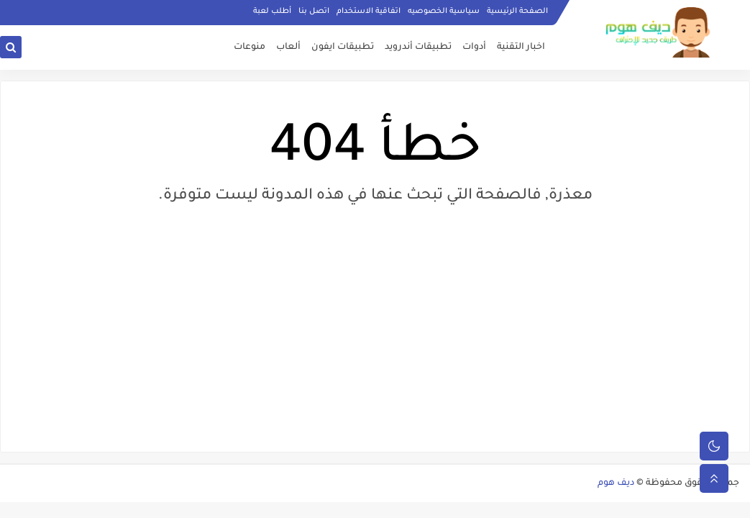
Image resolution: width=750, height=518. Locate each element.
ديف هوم (616, 483)
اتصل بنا (313, 11)
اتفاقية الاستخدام (369, 11)
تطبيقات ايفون (342, 47)
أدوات (474, 47)
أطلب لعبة (272, 11)
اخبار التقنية (521, 47)
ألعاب (288, 47)
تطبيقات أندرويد (418, 47)
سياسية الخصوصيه (444, 11)
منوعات (249, 47)
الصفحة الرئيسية (517, 11)
